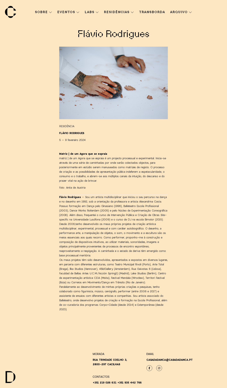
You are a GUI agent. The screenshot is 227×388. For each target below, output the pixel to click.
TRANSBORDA (152, 12)
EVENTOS (68, 12)
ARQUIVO (181, 12)
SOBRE (43, 12)
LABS (92, 12)
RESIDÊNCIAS (119, 12)
